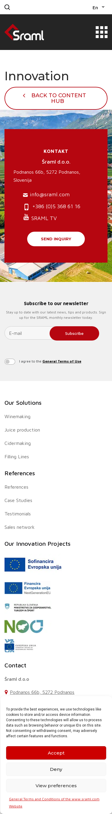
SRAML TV (40, 217)
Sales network (19, 527)
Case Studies (18, 500)
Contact (15, 665)
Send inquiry (56, 238)
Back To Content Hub (58, 98)
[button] (99, 7)
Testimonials (17, 513)
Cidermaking (17, 443)
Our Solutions (23, 402)
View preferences (56, 785)
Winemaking (17, 416)
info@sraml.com (46, 194)
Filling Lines (16, 456)
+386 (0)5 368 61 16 (51, 207)
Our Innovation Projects (37, 543)
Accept (56, 753)
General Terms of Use (61, 361)
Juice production (22, 429)
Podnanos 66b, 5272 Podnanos (42, 692)
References (19, 473)
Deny (56, 769)
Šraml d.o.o (16, 679)
